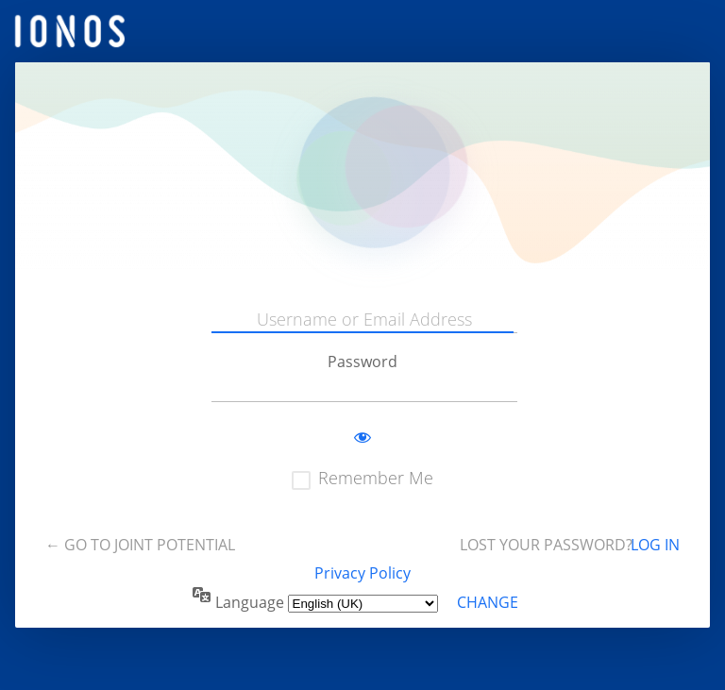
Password (362, 361)
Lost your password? (546, 544)
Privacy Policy (362, 573)
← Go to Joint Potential (140, 544)
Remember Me (375, 477)
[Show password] (362, 438)
